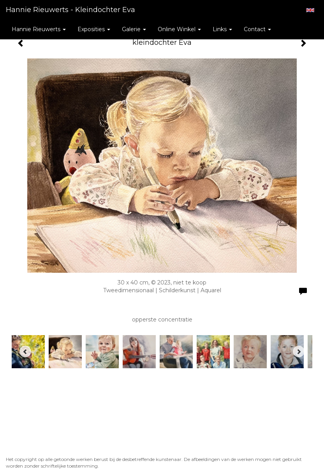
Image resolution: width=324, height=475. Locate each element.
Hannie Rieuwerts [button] (39, 29)
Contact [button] (257, 29)
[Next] (299, 351)
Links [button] (222, 29)
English (310, 10)
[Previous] (25, 351)
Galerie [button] (134, 29)
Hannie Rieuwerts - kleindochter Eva (70, 9)
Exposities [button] (93, 29)
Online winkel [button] (179, 29)
